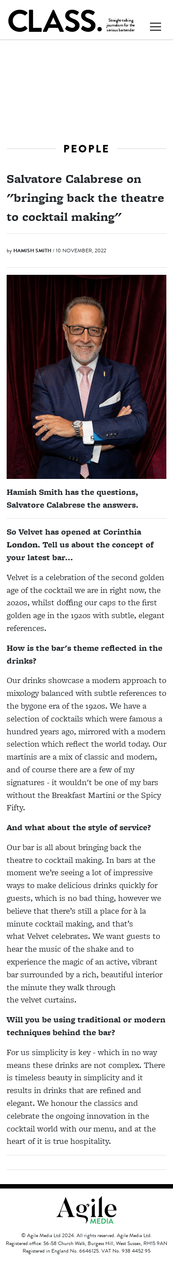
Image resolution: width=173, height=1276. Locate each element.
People (86, 148)
